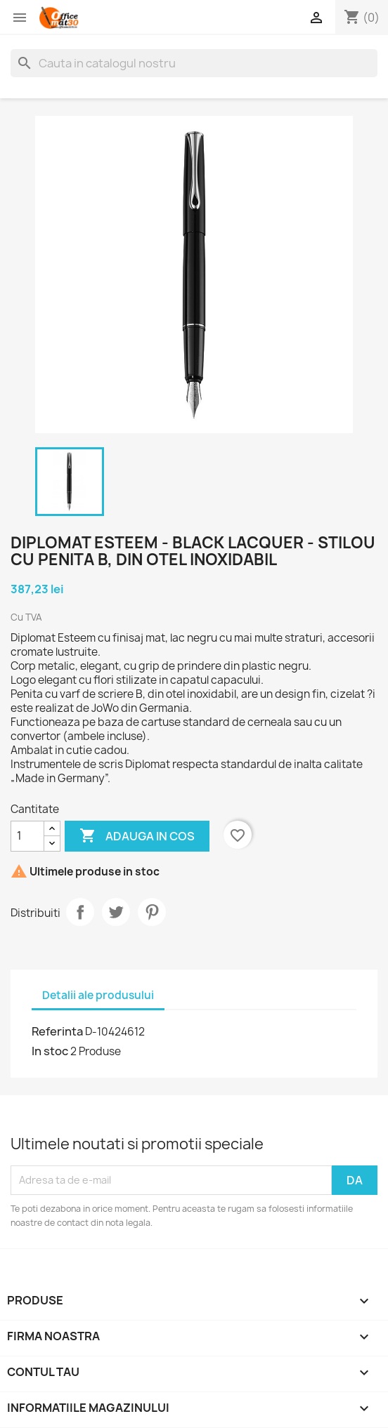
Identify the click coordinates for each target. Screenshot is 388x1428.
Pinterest (152, 912)
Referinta (57, 1031)
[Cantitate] (27, 836)
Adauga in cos (137, 836)
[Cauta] (194, 63)
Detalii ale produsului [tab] (98, 995)
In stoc (50, 1051)
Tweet (116, 912)
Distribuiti (80, 912)
